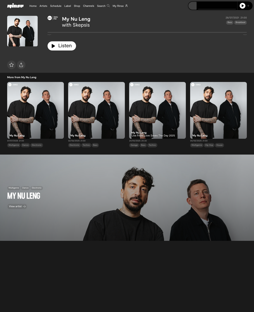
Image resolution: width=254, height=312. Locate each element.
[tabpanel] (147, 33)
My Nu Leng (76, 19)
